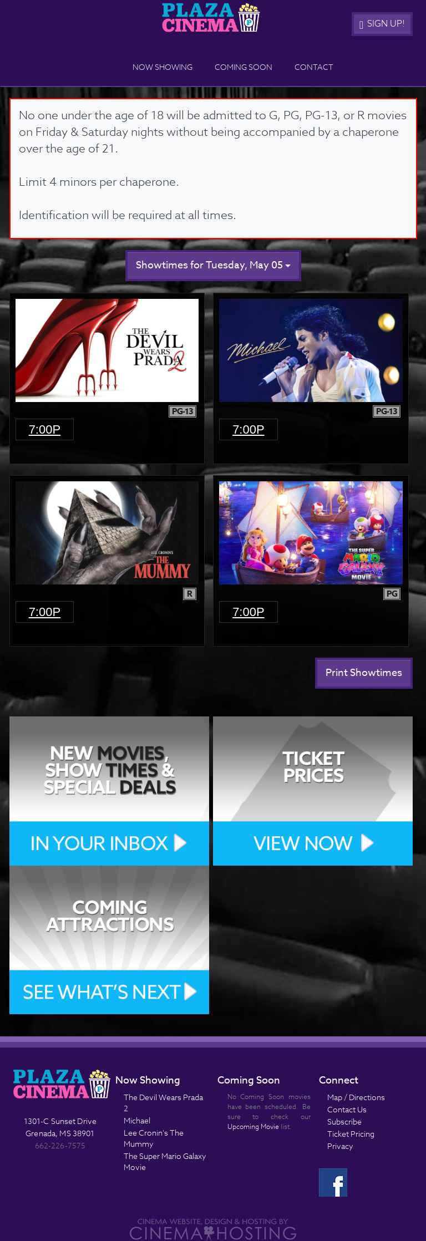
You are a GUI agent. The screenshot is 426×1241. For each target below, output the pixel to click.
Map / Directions (356, 1097)
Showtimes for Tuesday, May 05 (213, 265)
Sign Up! (382, 23)
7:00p (45, 429)
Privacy (340, 1146)
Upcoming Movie (253, 1126)
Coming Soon (243, 67)
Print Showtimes (364, 672)
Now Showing (162, 67)
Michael (137, 1120)
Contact (314, 67)
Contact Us (347, 1109)
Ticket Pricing (350, 1133)
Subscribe (344, 1121)
